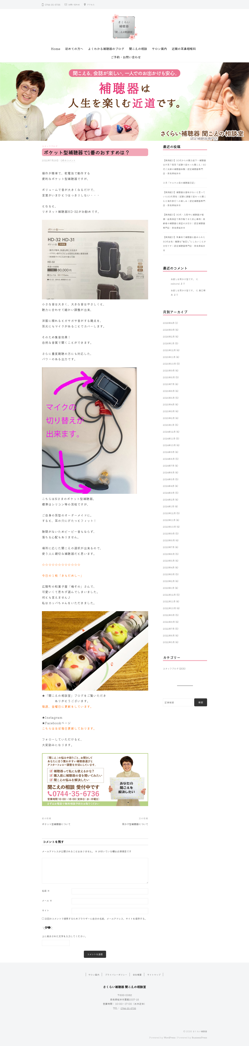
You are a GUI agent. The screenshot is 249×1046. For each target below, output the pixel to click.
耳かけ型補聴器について (133, 823)
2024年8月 (169, 458)
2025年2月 (169, 418)
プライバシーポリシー (116, 974)
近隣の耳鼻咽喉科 (184, 48)
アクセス (93, 4)
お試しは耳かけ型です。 (184, 279)
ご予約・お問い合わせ (126, 57)
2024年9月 (169, 452)
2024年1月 (169, 506)
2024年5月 (169, 479)
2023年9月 (169, 533)
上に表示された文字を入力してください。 (64, 935)
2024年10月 (170, 445)
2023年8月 (169, 540)
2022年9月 (169, 615)
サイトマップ (155, 974)
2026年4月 (169, 322)
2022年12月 (169, 594)
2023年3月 (169, 574)
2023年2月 (169, 580)
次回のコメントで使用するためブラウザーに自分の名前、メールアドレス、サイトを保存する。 (96, 918)
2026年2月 (169, 336)
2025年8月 (169, 377)
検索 (200, 702)
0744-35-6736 (128, 1007)
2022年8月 (169, 621)
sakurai (175, 283)
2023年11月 (169, 519)
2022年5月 (169, 642)
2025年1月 (169, 424)
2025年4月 (169, 404)
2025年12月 (169, 350)
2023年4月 (169, 567)
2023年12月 (169, 513)
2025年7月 (169, 384)
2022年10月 (170, 608)
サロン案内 (159, 48)
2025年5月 (169, 397)
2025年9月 (169, 370)
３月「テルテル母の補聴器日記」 (181, 182)
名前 (46, 890)
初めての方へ (74, 48)
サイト (45, 909)
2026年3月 (169, 329)
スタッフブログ (50, 146)
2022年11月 (169, 601)
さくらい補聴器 (199, 1030)
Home (55, 48)
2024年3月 (169, 492)
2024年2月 (169, 499)
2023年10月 (170, 526)
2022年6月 (169, 635)
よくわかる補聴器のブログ (106, 48)
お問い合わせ (75, 4)
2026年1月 (169, 343)
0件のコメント (70, 160)
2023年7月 (169, 547)
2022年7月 (169, 628)
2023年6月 (169, 553)
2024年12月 (169, 431)
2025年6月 (169, 390)
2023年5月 (169, 560)
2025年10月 (170, 363)
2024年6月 (169, 472)
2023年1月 (169, 587)
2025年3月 (169, 411)
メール (47, 899)
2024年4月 (169, 485)
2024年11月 (169, 438)
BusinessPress (198, 1037)
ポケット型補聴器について (58, 823)
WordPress (167, 1037)
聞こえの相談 (138, 48)
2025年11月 (169, 356)
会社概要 (138, 974)
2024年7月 (169, 465)
